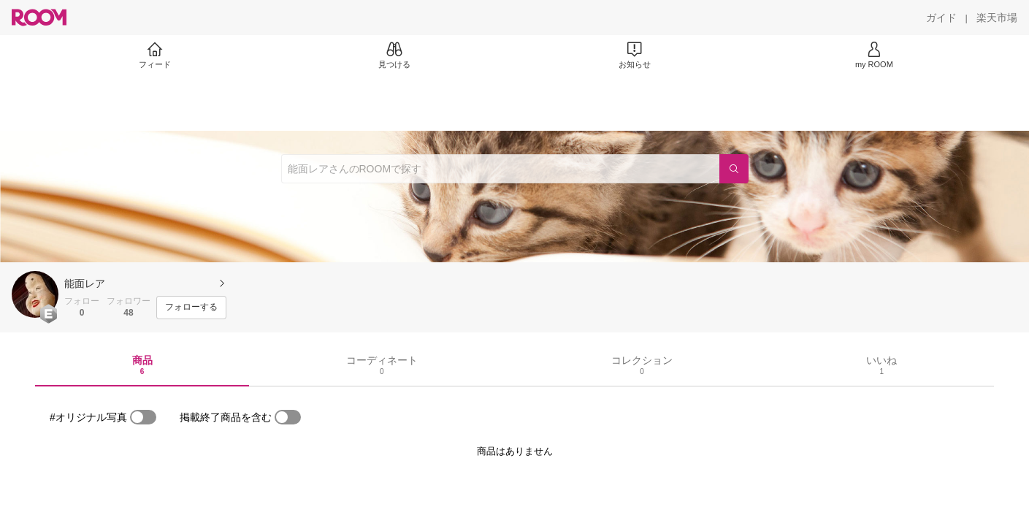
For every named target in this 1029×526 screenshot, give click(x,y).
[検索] (734, 168)
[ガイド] (941, 17)
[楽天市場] (996, 17)
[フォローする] (191, 307)
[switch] (143, 417)
